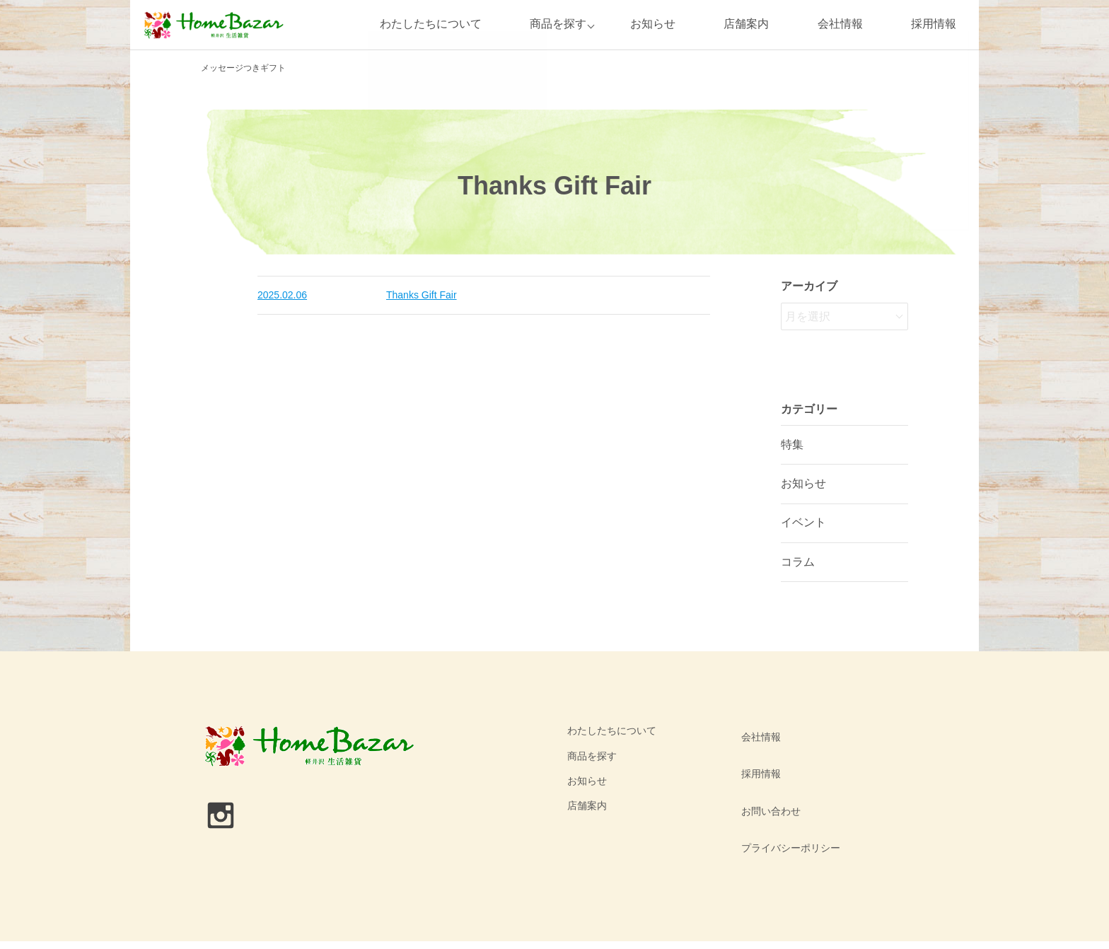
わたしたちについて (426, 24)
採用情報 (933, 24)
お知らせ (652, 24)
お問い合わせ (767, 780)
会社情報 (840, 24)
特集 (792, 444)
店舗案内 (746, 24)
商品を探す (554, 24)
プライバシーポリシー (787, 805)
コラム (798, 562)
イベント (803, 522)
